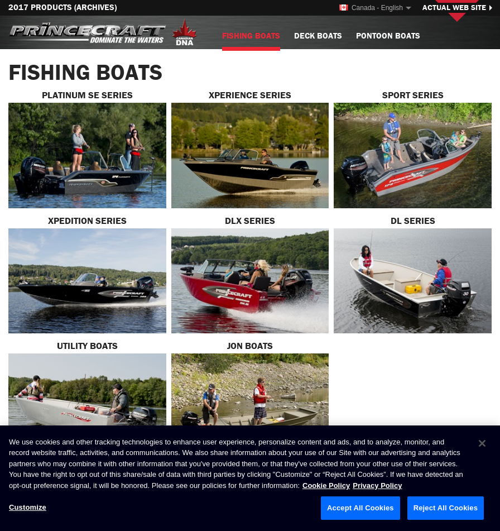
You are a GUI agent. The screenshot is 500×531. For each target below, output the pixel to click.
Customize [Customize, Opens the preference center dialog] (27, 508)
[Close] (482, 443)
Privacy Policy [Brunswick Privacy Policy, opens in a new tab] (377, 485)
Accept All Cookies (360, 508)
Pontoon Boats (388, 36)
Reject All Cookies (446, 508)
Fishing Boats (251, 40)
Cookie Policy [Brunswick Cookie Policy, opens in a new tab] (326, 485)
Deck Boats (318, 36)
